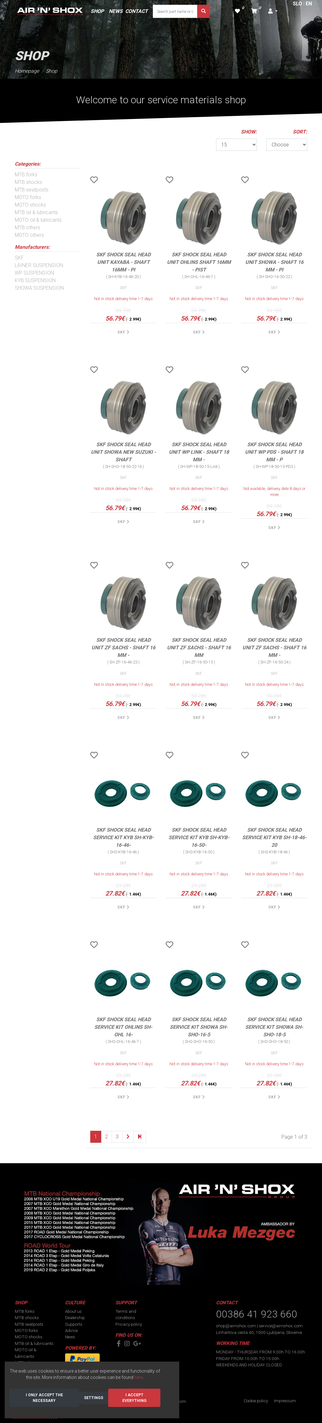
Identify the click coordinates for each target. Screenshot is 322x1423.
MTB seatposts (31, 190)
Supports (73, 1324)
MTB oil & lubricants (36, 212)
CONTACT (136, 11)
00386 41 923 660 (256, 1314)
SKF (19, 258)
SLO (297, 4)
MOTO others (29, 235)
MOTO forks (28, 197)
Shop (51, 71)
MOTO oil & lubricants (38, 220)
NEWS (116, 11)
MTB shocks (28, 182)
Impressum (285, 1400)
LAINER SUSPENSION (39, 265)
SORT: (300, 132)
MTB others (27, 228)
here (138, 1377)
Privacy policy (128, 1324)
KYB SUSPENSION (35, 280)
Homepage (27, 71)
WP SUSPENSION (34, 273)
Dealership (75, 1317)
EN (309, 4)
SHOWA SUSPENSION (39, 288)
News (70, 1336)
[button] (273, 11)
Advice (71, 1330)
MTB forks (26, 175)
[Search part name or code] (175, 11)
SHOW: (249, 132)
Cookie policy (256, 1400)
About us (73, 1311)
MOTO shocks (30, 205)
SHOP (97, 11)
